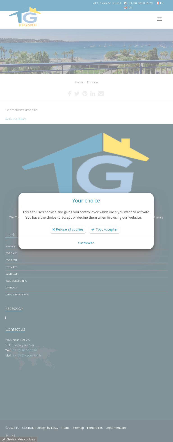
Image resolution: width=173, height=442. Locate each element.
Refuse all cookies (68, 229)
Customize (86, 243)
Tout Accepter (104, 229)
